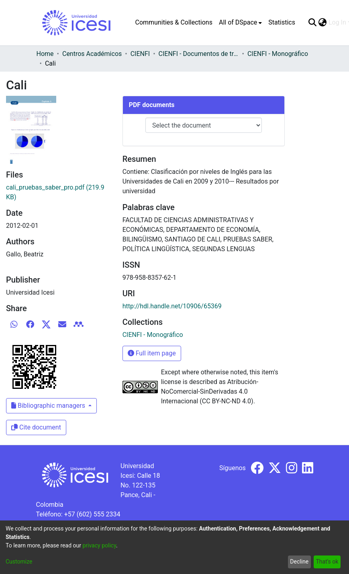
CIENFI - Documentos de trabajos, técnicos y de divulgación (199, 54)
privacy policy (99, 545)
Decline (299, 561)
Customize (19, 561)
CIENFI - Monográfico (277, 54)
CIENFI (140, 54)
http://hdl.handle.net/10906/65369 (172, 306)
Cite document (36, 427)
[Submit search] (313, 22)
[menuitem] (240, 22)
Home (45, 54)
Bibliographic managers (49, 405)
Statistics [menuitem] (281, 22)
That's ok (327, 561)
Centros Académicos (92, 54)
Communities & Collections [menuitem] (173, 22)
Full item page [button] (152, 353)
